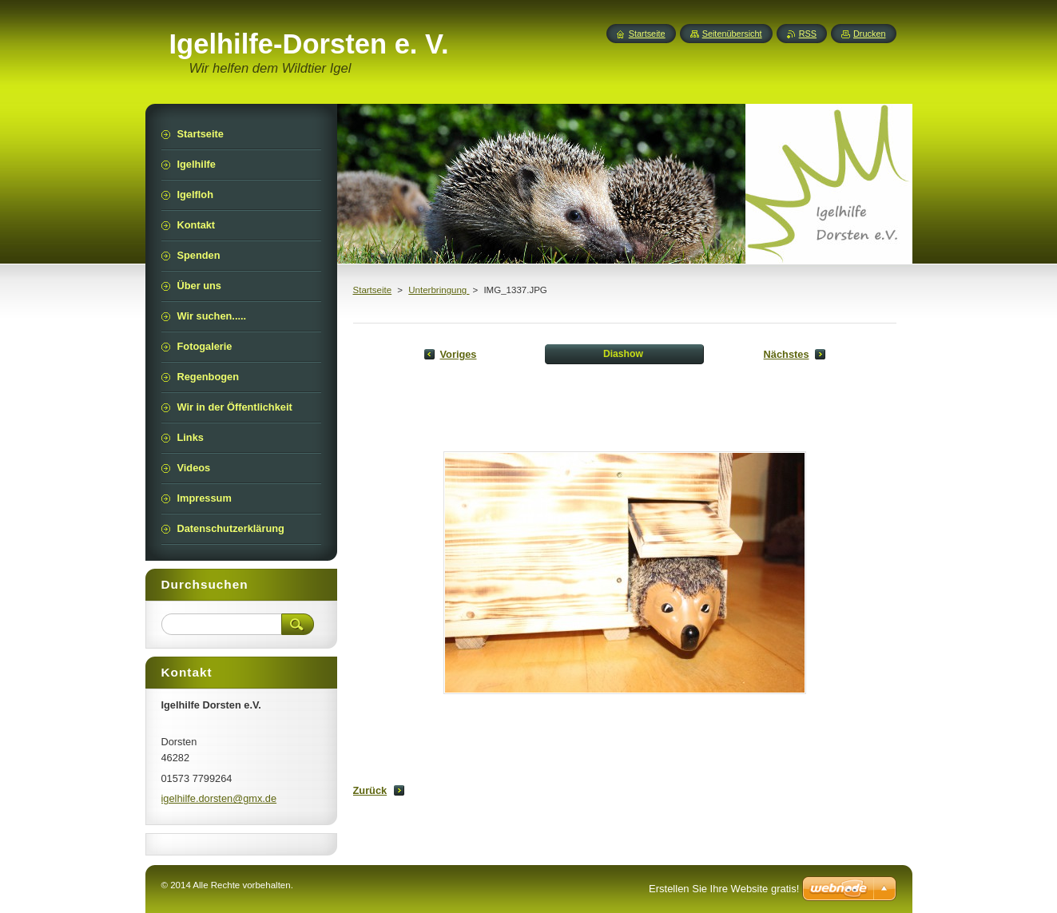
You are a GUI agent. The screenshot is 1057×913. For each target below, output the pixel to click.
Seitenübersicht (732, 33)
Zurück (370, 790)
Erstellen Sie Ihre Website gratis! (724, 889)
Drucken (869, 33)
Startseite (372, 290)
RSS (808, 33)
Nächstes (786, 354)
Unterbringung (438, 290)
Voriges (458, 354)
